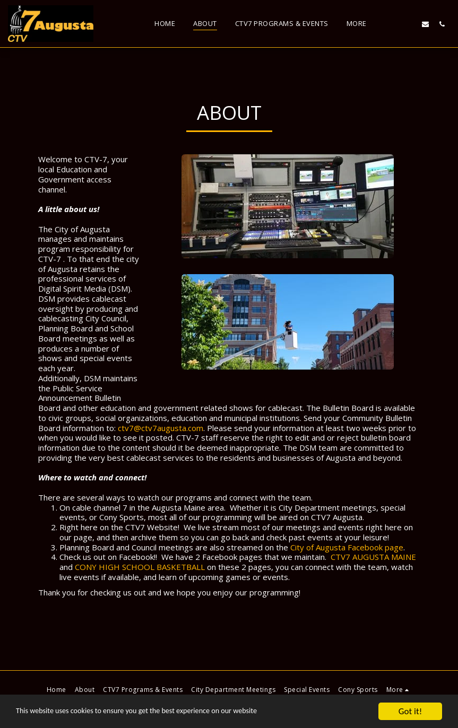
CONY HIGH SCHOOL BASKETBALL (140, 567)
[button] (392, 24)
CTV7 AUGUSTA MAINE (373, 556)
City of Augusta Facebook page (346, 547)
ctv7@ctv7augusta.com (160, 428)
